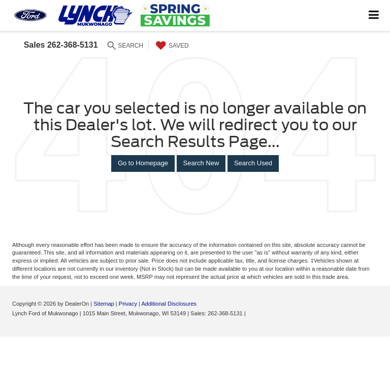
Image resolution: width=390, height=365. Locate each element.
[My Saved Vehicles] (171, 45)
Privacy (128, 304)
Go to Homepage (143, 163)
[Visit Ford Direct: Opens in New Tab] (250, 313)
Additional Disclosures (169, 304)
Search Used (253, 163)
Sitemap (103, 304)
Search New (201, 163)
